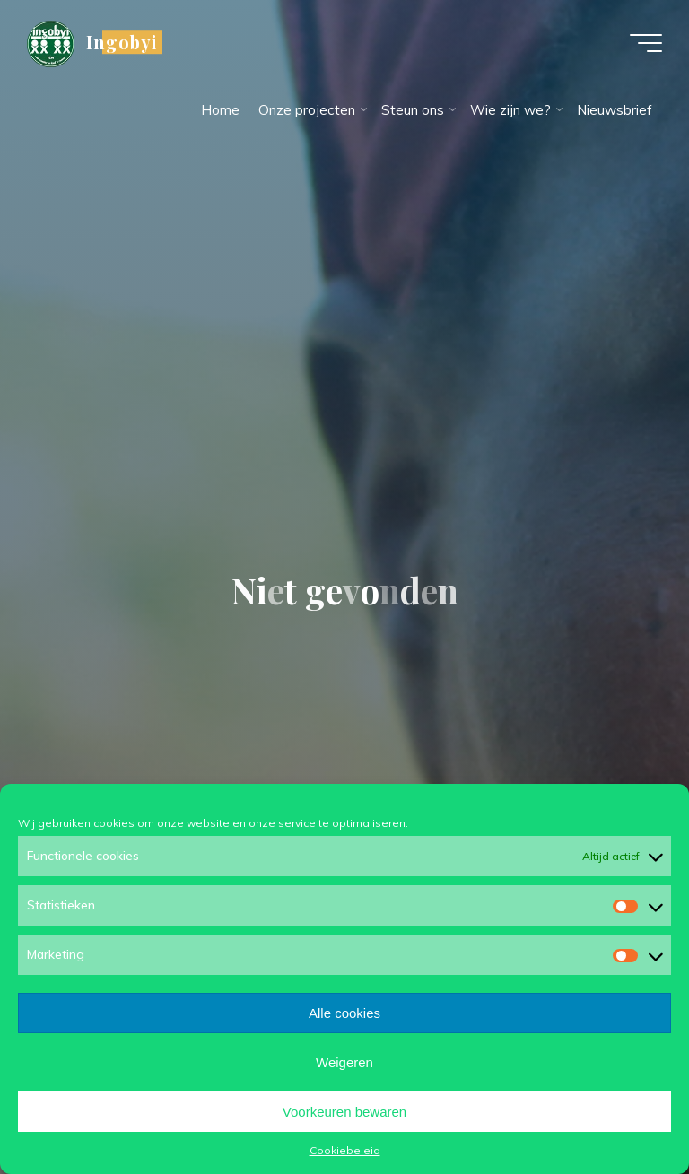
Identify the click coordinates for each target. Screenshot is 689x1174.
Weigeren (344, 1062)
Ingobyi (121, 42)
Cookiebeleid (345, 1150)
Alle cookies (344, 1013)
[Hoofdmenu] (646, 43)
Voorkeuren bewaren (344, 1111)
